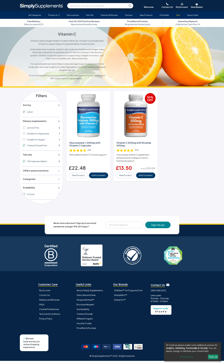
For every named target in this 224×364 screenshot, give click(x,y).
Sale (178, 15)
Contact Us (44, 298)
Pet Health (164, 15)
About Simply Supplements (90, 293)
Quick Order (192, 15)
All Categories (35, 15)
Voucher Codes (84, 326)
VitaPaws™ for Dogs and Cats (128, 293)
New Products (146, 15)
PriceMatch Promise (86, 331)
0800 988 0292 (158, 294)
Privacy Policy (45, 321)
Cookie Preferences (49, 312)
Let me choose (186, 356)
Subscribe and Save (86, 298)
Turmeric (129, 15)
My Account (45, 293)
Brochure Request (85, 307)
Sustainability (83, 312)
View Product (78, 172)
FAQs (41, 307)
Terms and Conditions (49, 317)
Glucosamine (73, 15)
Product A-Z (54, 15)
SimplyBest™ (120, 298)
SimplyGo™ (120, 303)
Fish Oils (89, 15)
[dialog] (192, 351)
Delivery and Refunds (49, 303)
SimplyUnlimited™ (85, 303)
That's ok (213, 356)
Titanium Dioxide (85, 317)
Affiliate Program (85, 321)
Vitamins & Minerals (109, 15)
